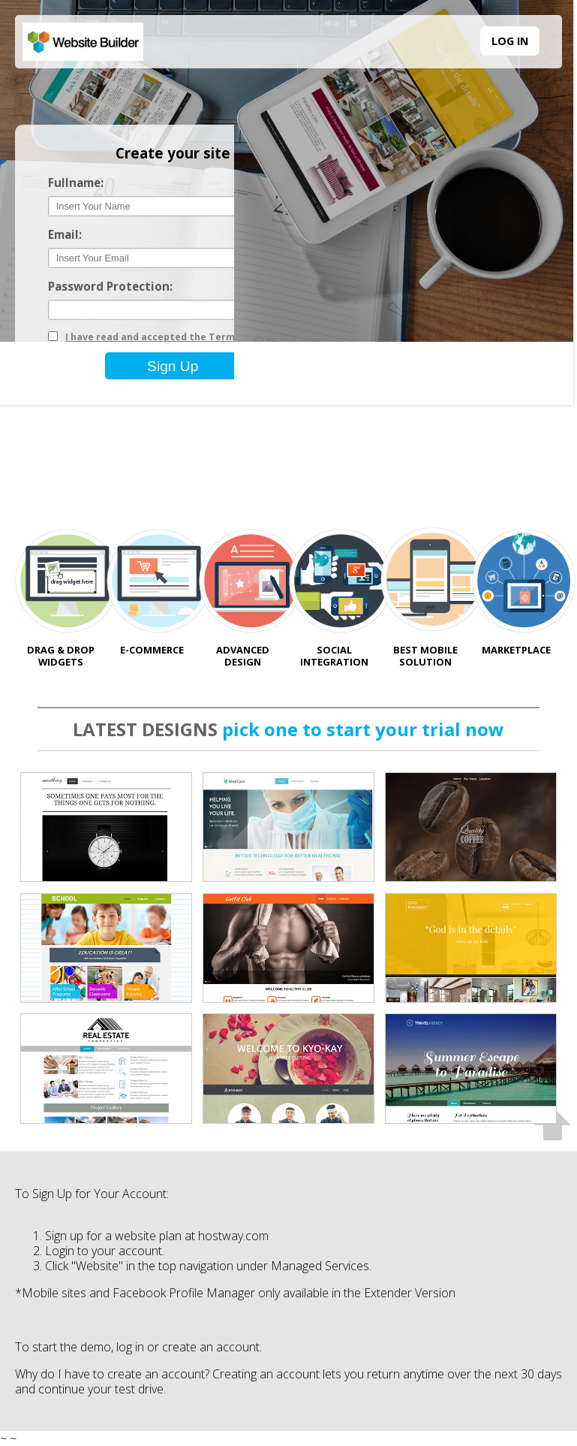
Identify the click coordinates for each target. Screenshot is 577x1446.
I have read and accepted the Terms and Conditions (190, 337)
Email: (65, 235)
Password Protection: (110, 286)
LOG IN (509, 41)
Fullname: (76, 183)
